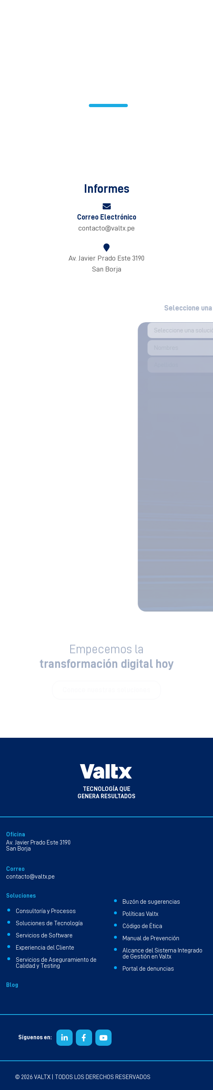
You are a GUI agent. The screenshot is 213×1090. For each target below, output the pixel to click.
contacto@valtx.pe (106, 228)
